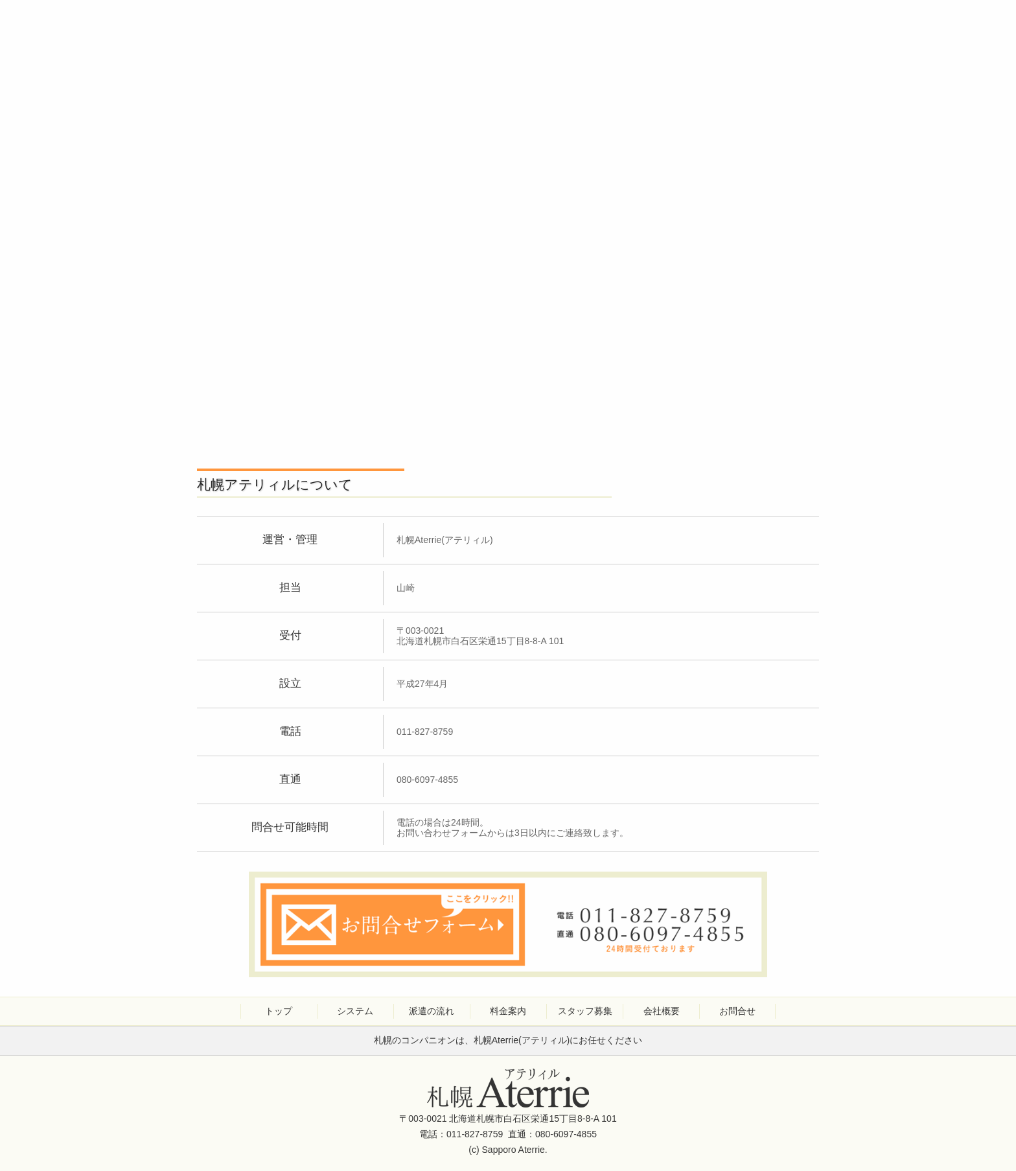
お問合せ (737, 1011)
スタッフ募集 (585, 1011)
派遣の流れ (431, 1011)
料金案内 (508, 1011)
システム (355, 1011)
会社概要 (661, 1011)
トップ (278, 1011)
